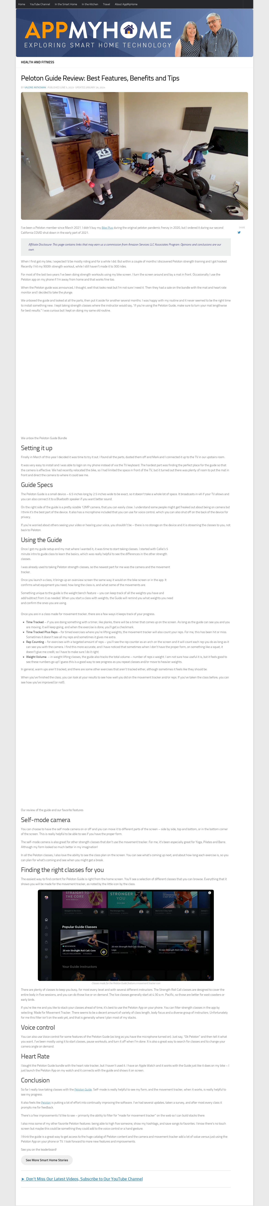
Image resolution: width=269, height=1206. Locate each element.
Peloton (46, 1102)
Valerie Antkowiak (35, 87)
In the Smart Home (66, 4)
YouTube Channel (40, 4)
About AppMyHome (126, 4)
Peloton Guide (83, 1089)
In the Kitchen (90, 4)
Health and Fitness (37, 62)
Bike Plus (107, 227)
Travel (106, 4)
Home (21, 4)
